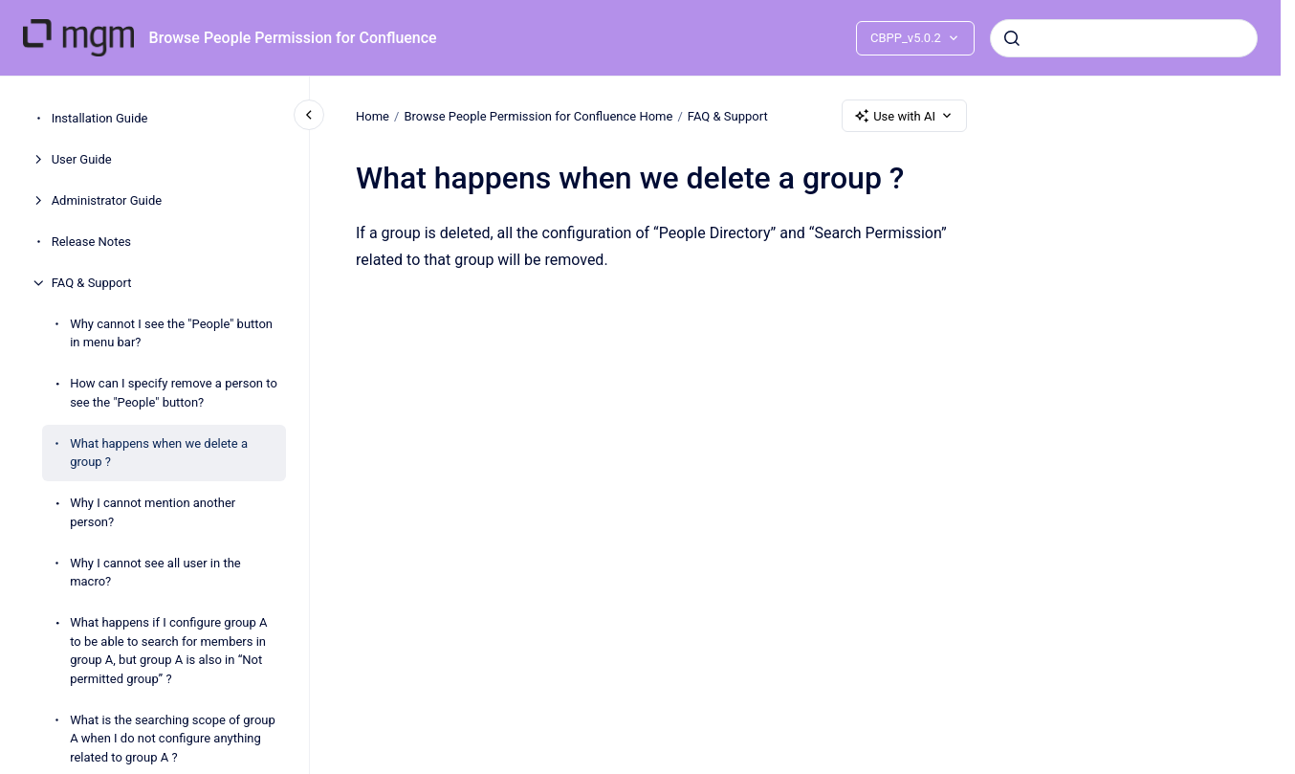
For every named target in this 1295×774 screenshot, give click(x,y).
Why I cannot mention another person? (152, 512)
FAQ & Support (92, 283)
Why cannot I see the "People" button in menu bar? (171, 333)
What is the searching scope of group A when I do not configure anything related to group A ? (172, 738)
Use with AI (904, 115)
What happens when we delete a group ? (159, 453)
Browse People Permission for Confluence (293, 38)
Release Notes (91, 241)
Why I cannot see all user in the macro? (155, 572)
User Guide (82, 159)
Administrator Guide (107, 200)
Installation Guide (100, 118)
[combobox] (1124, 38)
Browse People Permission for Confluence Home (538, 115)
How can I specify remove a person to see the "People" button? (173, 392)
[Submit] (1012, 38)
